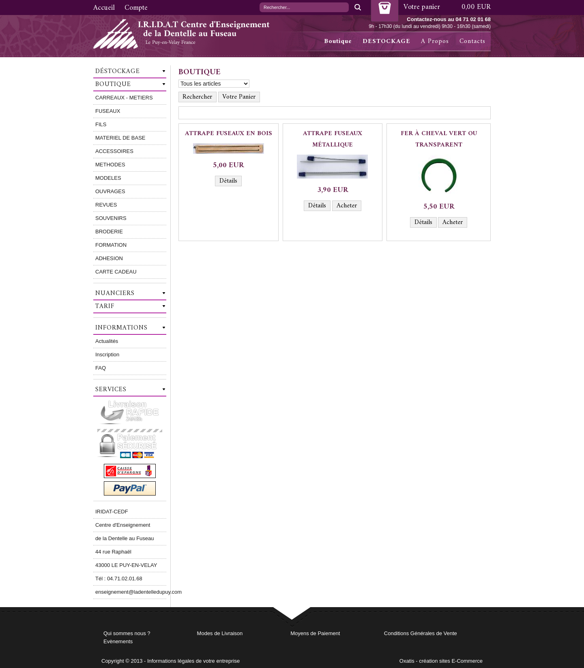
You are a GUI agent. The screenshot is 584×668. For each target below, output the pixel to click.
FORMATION (111, 245)
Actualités (106, 341)
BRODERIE (109, 231)
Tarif (104, 306)
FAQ (100, 368)
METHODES (110, 165)
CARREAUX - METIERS (124, 98)
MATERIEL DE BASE (120, 138)
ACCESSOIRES (114, 151)
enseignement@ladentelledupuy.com (130, 592)
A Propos (435, 41)
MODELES (108, 178)
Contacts (472, 41)
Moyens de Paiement (315, 633)
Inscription (107, 354)
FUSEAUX (107, 111)
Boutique (338, 41)
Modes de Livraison (220, 633)
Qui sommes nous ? (126, 633)
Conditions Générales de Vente (420, 633)
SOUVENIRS (111, 218)
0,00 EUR (476, 7)
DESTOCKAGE (386, 41)
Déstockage (117, 71)
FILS (100, 124)
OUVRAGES (110, 191)
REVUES (106, 205)
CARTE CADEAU (116, 272)
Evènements (118, 641)
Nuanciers (115, 293)
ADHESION (109, 258)
